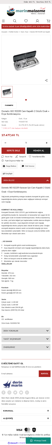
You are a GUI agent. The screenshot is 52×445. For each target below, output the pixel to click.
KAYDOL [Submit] (44, 373)
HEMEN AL (38, 150)
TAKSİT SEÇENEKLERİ (12, 339)
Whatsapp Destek (38, 440)
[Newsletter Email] (26, 374)
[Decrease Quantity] (5, 143)
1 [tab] (26, 100)
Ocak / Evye (23, 118)
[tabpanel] (7, 92)
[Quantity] (26, 143)
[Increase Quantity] (46, 143)
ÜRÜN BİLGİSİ (8, 180)
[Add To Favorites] (37, 156)
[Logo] (26, 11)
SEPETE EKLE (13, 150)
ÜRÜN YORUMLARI (10, 330)
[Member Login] (37, 21)
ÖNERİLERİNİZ (9, 347)
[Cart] (48, 21)
